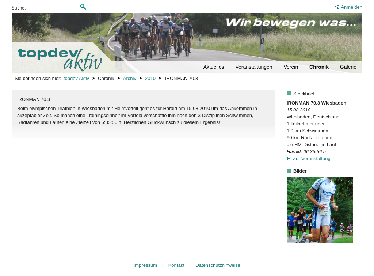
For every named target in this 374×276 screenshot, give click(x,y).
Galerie (348, 67)
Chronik (319, 67)
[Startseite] (187, 43)
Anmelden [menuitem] (351, 7)
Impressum (145, 265)
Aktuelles (213, 67)
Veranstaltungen (253, 67)
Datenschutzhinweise (217, 265)
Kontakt (176, 265)
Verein (290, 67)
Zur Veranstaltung (312, 158)
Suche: (19, 8)
